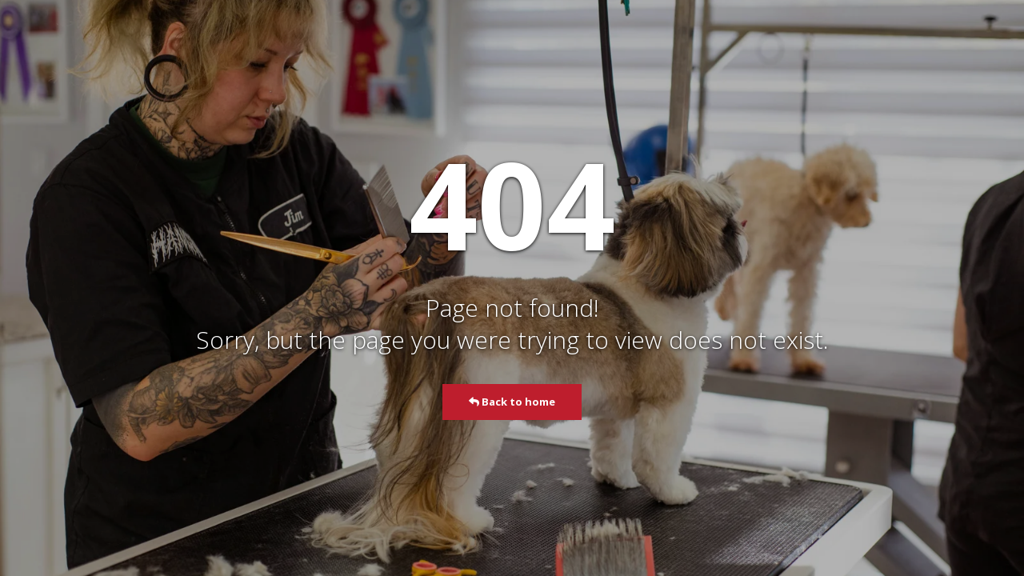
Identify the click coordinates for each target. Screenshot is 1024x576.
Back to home (512, 401)
